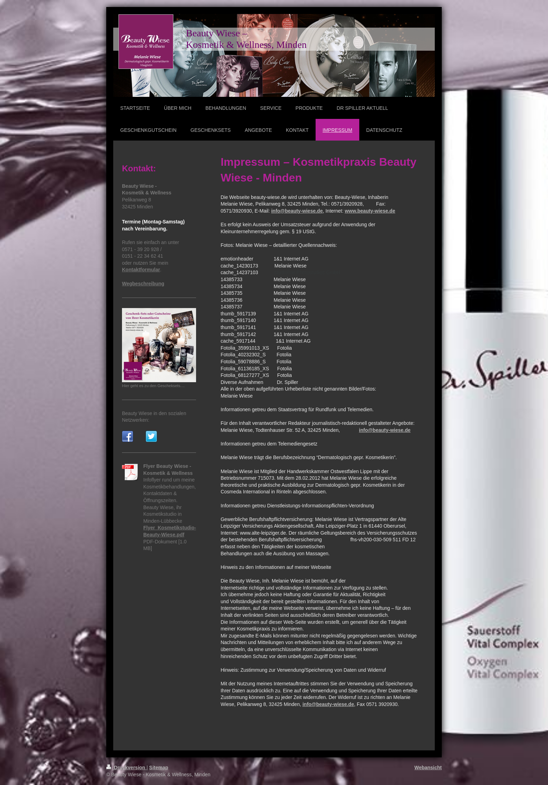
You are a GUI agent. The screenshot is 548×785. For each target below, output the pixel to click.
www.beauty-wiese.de (370, 211)
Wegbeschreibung (143, 283)
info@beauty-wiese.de (297, 211)
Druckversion (126, 767)
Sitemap (158, 767)
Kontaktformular (141, 269)
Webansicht (428, 767)
